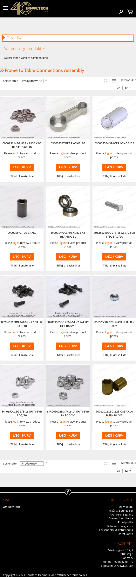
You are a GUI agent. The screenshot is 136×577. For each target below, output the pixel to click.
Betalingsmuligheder (120, 526)
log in (16, 153)
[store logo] (29, 8)
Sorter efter (10, 81)
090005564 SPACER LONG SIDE (114, 143)
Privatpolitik (125, 522)
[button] (68, 176)
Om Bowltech (11, 507)
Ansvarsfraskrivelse (121, 518)
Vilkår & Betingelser (120, 510)
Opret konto (125, 534)
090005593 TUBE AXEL (22, 233)
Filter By (14, 38)
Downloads (126, 507)
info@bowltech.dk (121, 565)
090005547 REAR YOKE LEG (68, 143)
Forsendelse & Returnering (116, 530)
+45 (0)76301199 (122, 562)
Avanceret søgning (121, 514)
